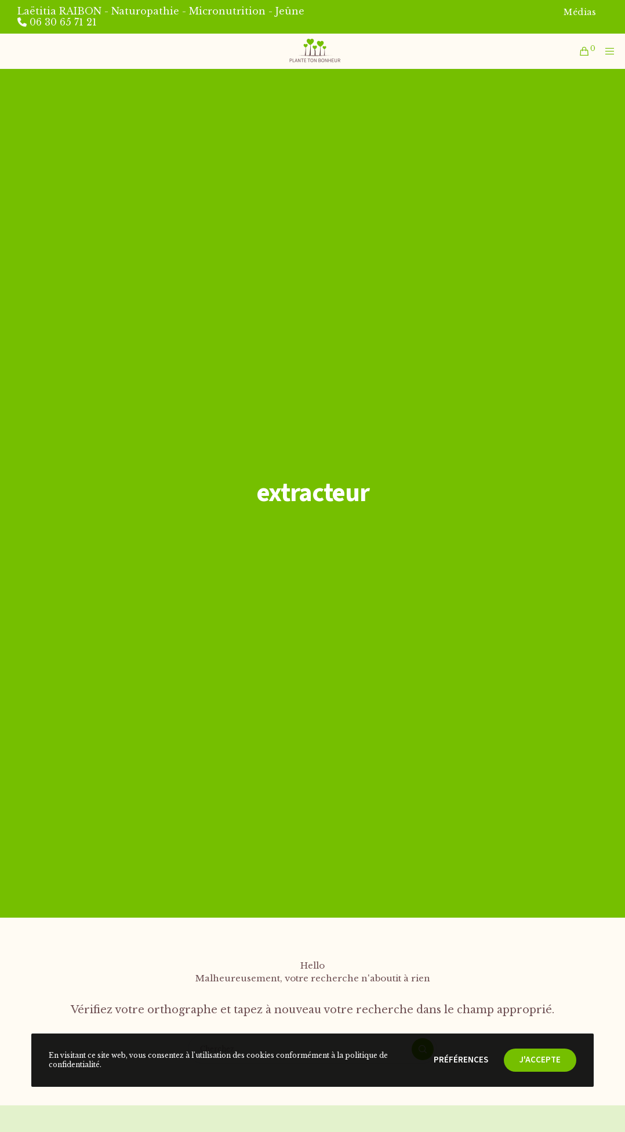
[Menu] (607, 51)
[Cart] (581, 51)
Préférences (461, 1060)
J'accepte (540, 1060)
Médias (580, 12)
